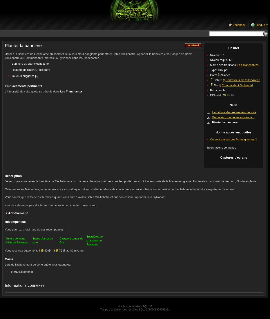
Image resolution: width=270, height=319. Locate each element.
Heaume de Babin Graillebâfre (31, 69)
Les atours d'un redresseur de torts (234, 112)
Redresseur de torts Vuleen (242, 80)
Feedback (239, 25)
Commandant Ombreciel (237, 85)
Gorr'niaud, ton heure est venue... (233, 117)
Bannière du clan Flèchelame (30, 63)
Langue (262, 25)
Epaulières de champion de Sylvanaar (95, 240)
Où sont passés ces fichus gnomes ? (233, 139)
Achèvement (18, 213)
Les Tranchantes (248, 65)
